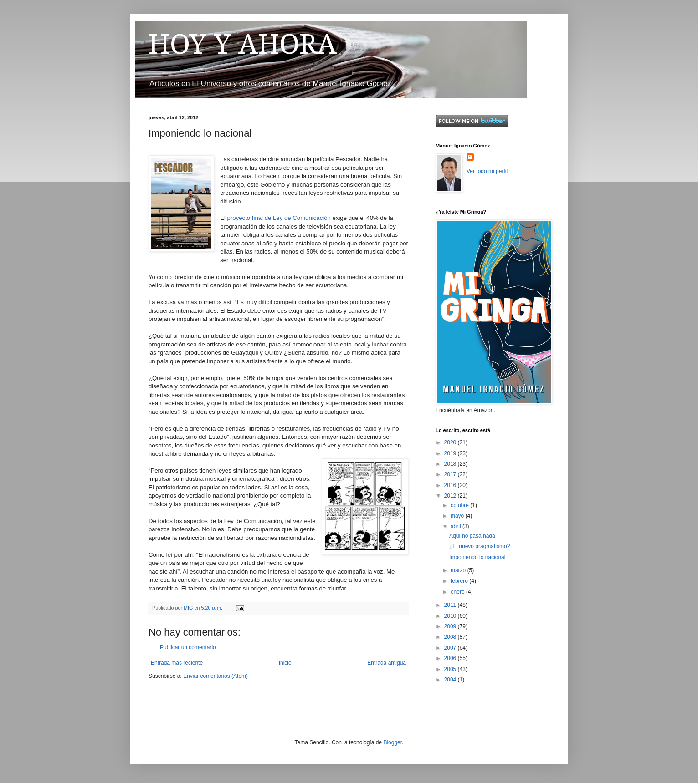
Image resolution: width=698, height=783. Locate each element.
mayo (458, 516)
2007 (451, 648)
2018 (451, 464)
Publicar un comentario (188, 647)
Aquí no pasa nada (472, 536)
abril (456, 526)
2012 (451, 496)
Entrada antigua (386, 663)
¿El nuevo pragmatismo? (479, 546)
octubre (460, 505)
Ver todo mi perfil (487, 171)
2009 (451, 626)
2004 (451, 679)
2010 (451, 616)
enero (458, 592)
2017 (451, 474)
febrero (460, 581)
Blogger (392, 742)
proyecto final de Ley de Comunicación (279, 217)
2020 (451, 442)
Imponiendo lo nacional (477, 557)
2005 (451, 669)
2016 (451, 485)
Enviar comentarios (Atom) (215, 676)
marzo (459, 570)
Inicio (285, 663)
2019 (451, 453)
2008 (451, 637)
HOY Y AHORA (243, 44)
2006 (451, 658)
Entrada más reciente (177, 663)
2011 (451, 605)
